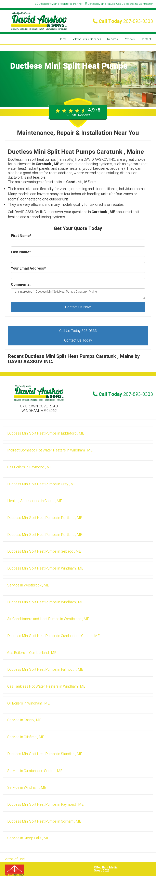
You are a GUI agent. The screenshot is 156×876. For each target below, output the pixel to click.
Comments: (21, 284)
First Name (21, 236)
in (45, 433)
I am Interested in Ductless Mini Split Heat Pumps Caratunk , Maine (78, 293)
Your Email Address (28, 268)
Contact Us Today (78, 340)
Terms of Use (14, 859)
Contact (146, 39)
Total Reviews (78, 115)
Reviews (129, 39)
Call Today (123, 21)
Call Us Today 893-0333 (78, 331)
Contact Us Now (78, 307)
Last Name (21, 252)
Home (63, 39)
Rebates (112, 39)
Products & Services (87, 39)
